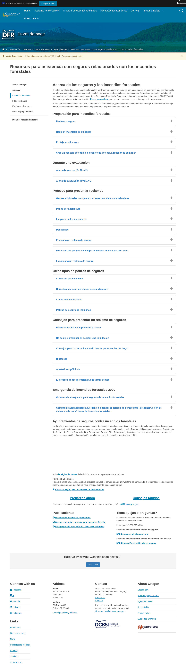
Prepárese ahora (82, 498)
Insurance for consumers (47, 10)
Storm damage (60, 49)
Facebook (15, 590)
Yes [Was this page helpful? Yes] (90, 565)
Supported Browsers (147, 619)
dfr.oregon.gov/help (99, 99)
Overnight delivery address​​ (65, 613)
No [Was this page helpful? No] (96, 565)
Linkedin (15, 607)
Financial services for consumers (80, 10)
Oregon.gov (143, 590)
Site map (14, 650)
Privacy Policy (144, 613)
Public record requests (20, 645)
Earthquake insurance (22, 106)
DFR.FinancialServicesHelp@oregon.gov (136, 543)
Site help (14, 656)
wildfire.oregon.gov (129, 504)
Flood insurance (19, 101)
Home (27, 10)
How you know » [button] (48, 3)
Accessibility (143, 607)
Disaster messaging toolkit (25, 120)
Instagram (16, 613)
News (12, 639)
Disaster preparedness (22, 111)
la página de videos (67, 474)
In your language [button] (153, 10)
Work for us (15, 627)
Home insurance (42, 49)
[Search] (181, 11)
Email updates (32, 19)
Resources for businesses (113, 10)
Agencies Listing (145, 601)
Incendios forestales (21, 95)
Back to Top (16, 662)
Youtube (15, 601)
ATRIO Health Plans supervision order (65, 56)
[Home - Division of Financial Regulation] (3, 49)
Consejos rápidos (146, 498)
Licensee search (17, 633)
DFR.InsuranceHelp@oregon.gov (132, 534)
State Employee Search (148, 595)
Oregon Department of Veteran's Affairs (148, 627)
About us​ (99, 601)
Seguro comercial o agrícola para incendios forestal (79, 522)
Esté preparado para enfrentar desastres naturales (78, 526)
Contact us (100, 597)
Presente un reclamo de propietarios (72, 517)
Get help (135, 10)
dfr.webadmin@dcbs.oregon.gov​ (109, 611)
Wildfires (16, 90)
